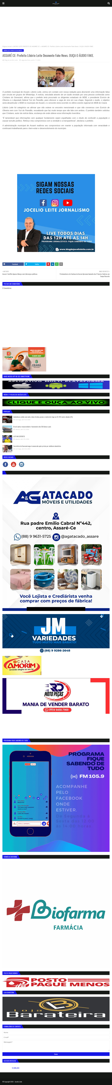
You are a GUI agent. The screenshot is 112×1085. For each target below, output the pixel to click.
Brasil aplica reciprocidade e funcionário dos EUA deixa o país (32, 426)
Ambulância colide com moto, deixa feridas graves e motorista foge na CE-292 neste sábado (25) (43, 417)
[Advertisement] (56, 25)
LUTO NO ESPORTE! (19, 436)
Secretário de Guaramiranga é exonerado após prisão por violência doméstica (37, 446)
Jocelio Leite (18, 1082)
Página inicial (6, 46)
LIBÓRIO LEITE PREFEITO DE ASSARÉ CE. (26, 46)
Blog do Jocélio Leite (11, 60)
